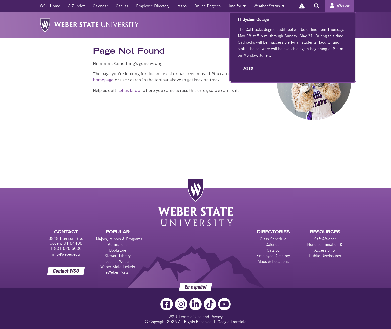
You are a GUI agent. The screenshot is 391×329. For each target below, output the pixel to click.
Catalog (273, 250)
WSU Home (50, 5)
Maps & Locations (273, 261)
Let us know (129, 91)
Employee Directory (152, 5)
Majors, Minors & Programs (119, 238)
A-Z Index (76, 5)
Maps (182, 5)
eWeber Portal (118, 272)
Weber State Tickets (117, 266)
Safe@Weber (325, 238)
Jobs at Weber (118, 261)
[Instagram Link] (181, 304)
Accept (248, 68)
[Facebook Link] (166, 304)
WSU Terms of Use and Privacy (196, 316)
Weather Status (269, 5)
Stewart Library (118, 255)
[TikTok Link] (210, 304)
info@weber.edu (66, 254)
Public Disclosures (325, 255)
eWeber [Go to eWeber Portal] (343, 5)
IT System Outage (253, 19)
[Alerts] (302, 6)
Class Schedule (273, 238)
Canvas (122, 5)
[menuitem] (50, 6)
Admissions (117, 244)
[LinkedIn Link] (195, 304)
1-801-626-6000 (66, 248)
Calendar (100, 5)
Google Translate (232, 321)
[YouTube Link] (224, 304)
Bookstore (117, 250)
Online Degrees (208, 5)
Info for (237, 5)
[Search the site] (316, 6)
